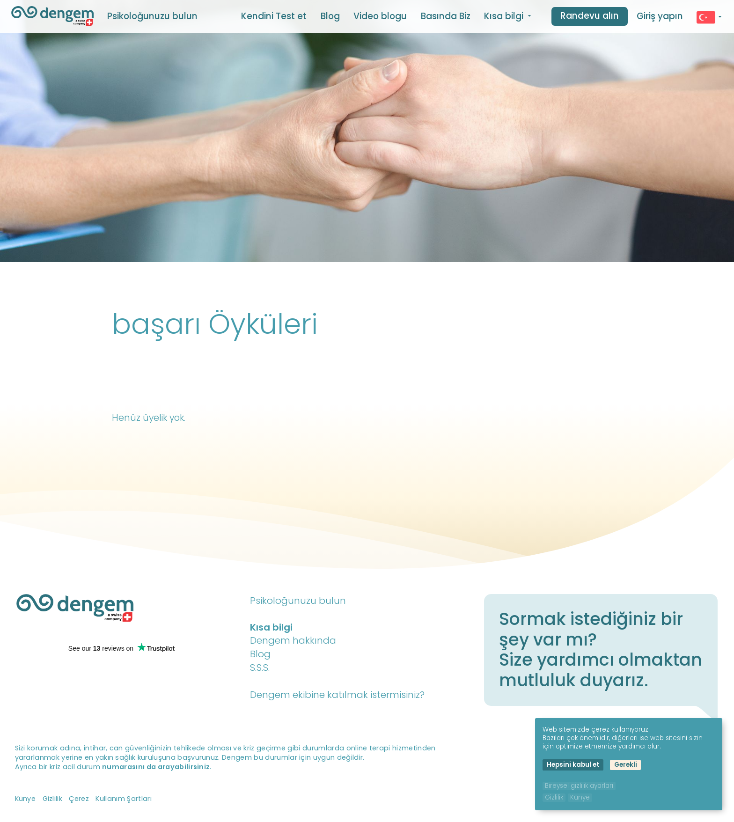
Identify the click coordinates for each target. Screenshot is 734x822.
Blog (330, 16)
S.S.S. (260, 667)
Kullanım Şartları (123, 798)
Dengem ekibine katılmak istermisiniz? (337, 694)
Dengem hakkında (293, 640)
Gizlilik (53, 798)
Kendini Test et (274, 16)
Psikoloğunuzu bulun (152, 16)
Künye (25, 798)
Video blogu (380, 16)
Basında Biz (445, 16)
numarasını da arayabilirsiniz (156, 766)
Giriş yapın (660, 16)
